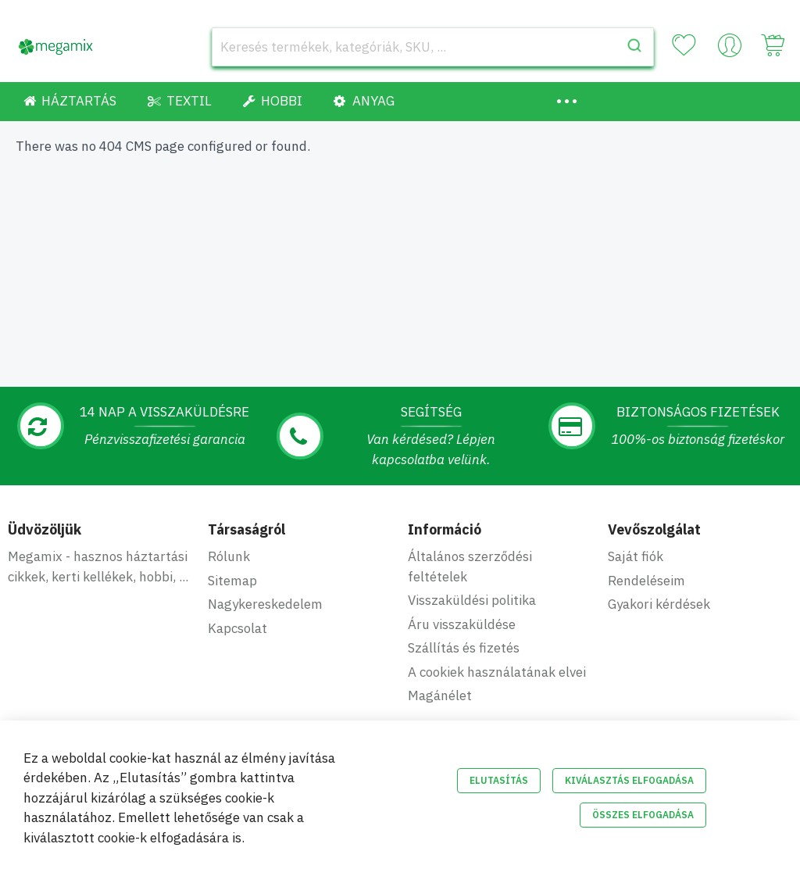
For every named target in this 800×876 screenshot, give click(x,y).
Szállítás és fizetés (464, 647)
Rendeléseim (646, 580)
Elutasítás (499, 780)
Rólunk (229, 556)
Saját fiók (635, 556)
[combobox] (433, 46)
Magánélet (440, 695)
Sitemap (232, 580)
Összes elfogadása (643, 815)
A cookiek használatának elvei (497, 672)
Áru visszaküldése (462, 624)
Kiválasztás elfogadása (629, 780)
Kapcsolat (237, 628)
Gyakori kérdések (659, 604)
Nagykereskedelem (265, 604)
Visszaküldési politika (472, 600)
